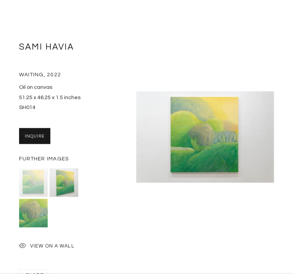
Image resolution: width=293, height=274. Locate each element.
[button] (33, 184)
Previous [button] (7, 137)
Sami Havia (46, 49)
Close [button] (276, 17)
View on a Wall (46, 248)
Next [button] (285, 137)
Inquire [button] (35, 138)
